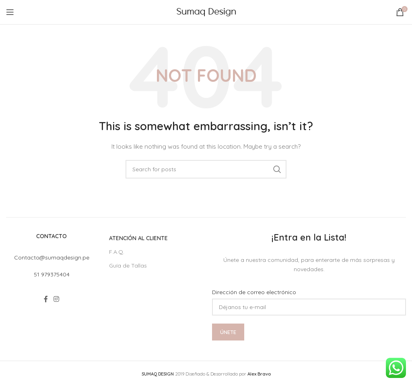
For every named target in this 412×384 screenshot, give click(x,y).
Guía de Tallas (128, 265)
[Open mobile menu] (10, 12)
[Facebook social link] (46, 299)
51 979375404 (52, 274)
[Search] (206, 169)
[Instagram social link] (56, 299)
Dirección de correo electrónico (254, 292)
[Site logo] (206, 11)
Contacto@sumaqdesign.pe (51, 257)
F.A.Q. (116, 251)
